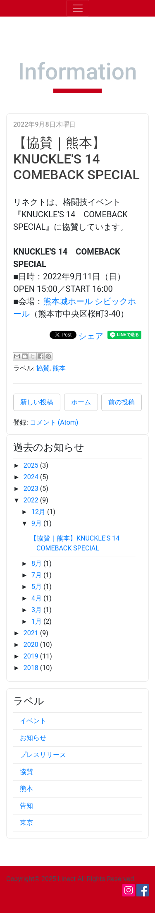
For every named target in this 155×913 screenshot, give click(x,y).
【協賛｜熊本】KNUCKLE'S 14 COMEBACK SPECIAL (76, 159)
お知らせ (33, 738)
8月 (37, 563)
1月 (37, 621)
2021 (32, 633)
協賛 (43, 368)
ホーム (81, 402)
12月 (39, 512)
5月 (37, 587)
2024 (32, 477)
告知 (26, 806)
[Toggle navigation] (77, 8)
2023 (32, 489)
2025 (32, 465)
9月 (37, 523)
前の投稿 (121, 402)
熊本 (59, 368)
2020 (32, 645)
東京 (26, 823)
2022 (32, 500)
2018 (32, 668)
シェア (91, 336)
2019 (32, 656)
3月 (37, 610)
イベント (33, 721)
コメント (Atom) (54, 422)
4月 (37, 598)
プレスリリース (43, 755)
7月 (37, 575)
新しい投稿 (36, 402)
